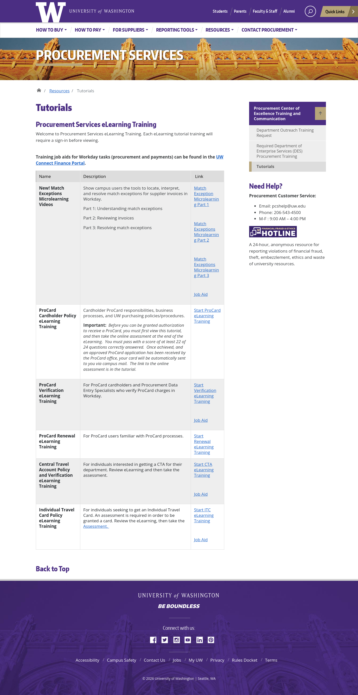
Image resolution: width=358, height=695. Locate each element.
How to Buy (49, 30)
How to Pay (88, 30)
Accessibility (87, 660)
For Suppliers (128, 30)
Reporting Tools (175, 30)
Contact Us (154, 660)
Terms (271, 660)
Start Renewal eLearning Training (204, 444)
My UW (196, 660)
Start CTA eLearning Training (204, 469)
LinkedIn (201, 639)
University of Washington (52, 11)
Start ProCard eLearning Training (207, 315)
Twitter (166, 639)
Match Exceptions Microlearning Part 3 (206, 267)
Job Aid (201, 294)
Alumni (289, 11)
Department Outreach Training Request (285, 132)
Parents (240, 11)
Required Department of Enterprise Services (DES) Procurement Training (280, 151)
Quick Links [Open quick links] (340, 13)
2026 (150, 678)
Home (39, 89)
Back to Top (52, 568)
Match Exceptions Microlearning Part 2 (206, 232)
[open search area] (310, 11)
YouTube (189, 639)
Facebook (155, 639)
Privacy (217, 660)
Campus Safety (121, 660)
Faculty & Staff (265, 11)
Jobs (177, 660)
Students (220, 11)
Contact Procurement (268, 30)
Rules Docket (245, 660)
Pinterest (213, 639)
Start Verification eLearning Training (205, 393)
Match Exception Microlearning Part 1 (206, 196)
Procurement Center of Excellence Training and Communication (277, 113)
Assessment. (96, 526)
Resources (218, 30)
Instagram (178, 639)
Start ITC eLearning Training (204, 515)
